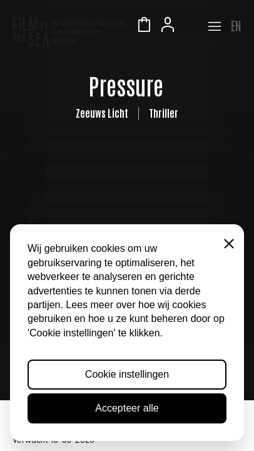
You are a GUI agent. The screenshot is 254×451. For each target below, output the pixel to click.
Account (167, 26)
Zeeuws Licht (191, 26)
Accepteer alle (126, 408)
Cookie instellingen (127, 374)
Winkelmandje (144, 26)
